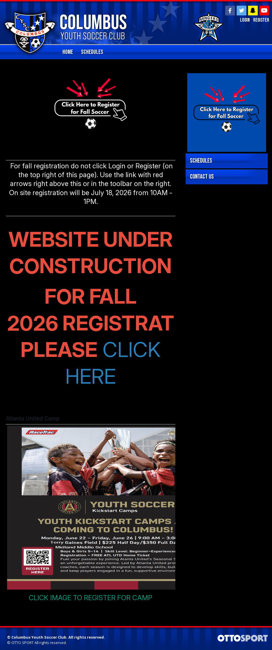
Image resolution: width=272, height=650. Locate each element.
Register (261, 20)
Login (244, 20)
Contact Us (202, 177)
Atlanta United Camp (33, 418)
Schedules (92, 52)
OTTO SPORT (22, 642)
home (67, 52)
